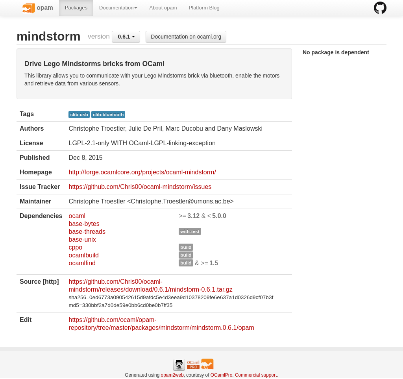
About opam (163, 8)
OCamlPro (222, 375)
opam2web (172, 375)
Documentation (118, 8)
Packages (76, 8)
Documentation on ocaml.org (186, 36)
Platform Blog (204, 8)
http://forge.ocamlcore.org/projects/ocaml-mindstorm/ (142, 172)
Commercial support (256, 375)
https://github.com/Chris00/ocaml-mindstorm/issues (139, 186)
